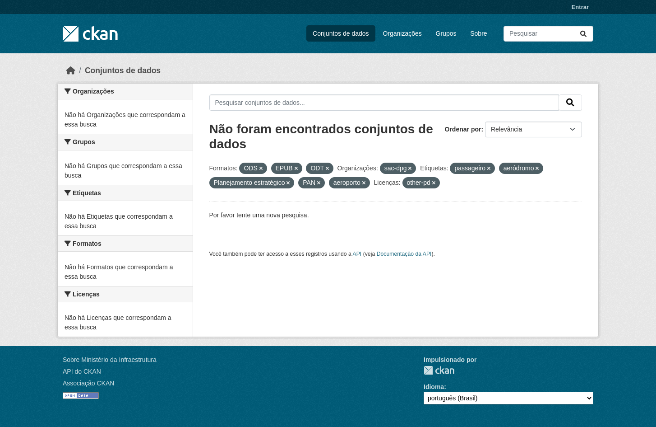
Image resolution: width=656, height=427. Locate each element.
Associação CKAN (88, 383)
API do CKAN (82, 371)
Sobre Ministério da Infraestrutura (110, 359)
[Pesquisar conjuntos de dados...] (548, 34)
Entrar (580, 7)
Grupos (446, 33)
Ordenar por (463, 129)
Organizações (402, 33)
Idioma (434, 386)
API (357, 254)
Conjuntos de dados (341, 33)
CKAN (439, 370)
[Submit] (583, 34)
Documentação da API (404, 254)
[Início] (70, 70)
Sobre (478, 33)
